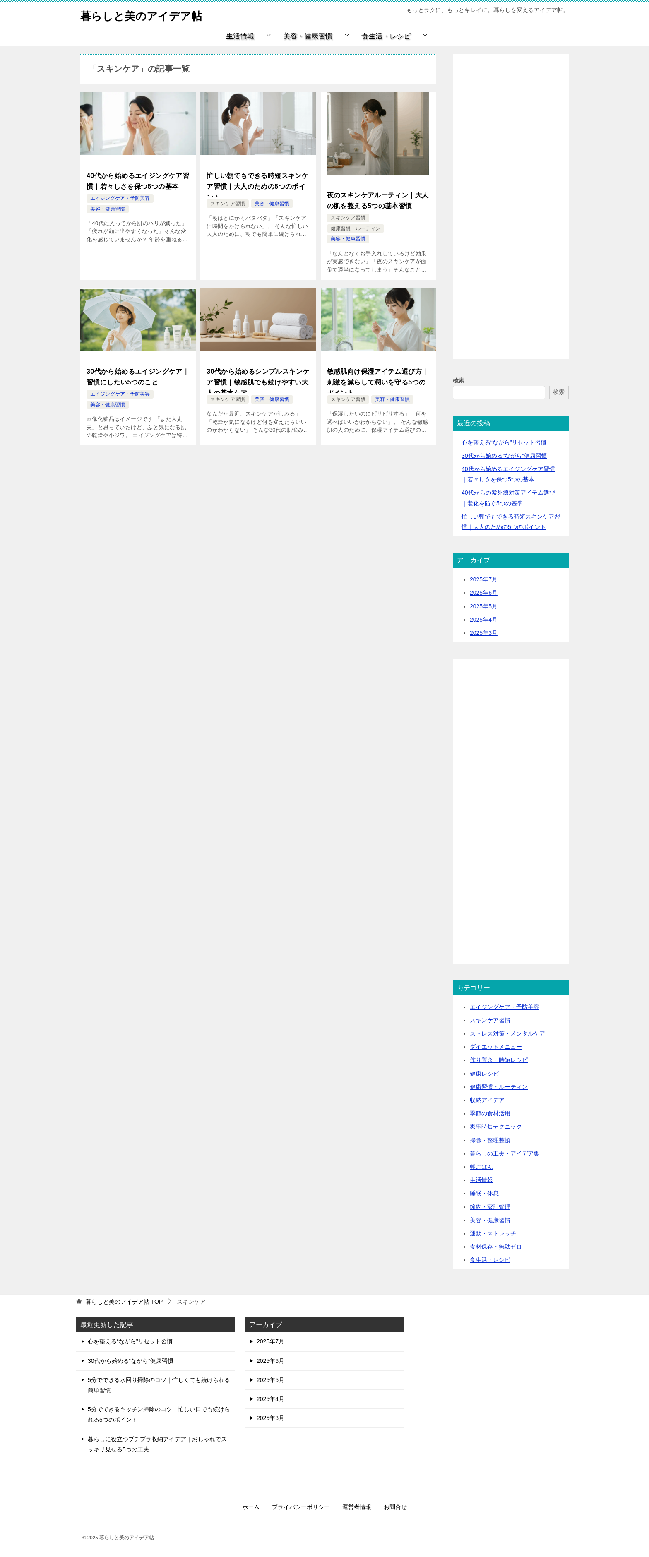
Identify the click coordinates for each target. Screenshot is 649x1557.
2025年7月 (484, 579)
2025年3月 (484, 633)
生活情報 (240, 36)
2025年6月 (484, 592)
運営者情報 (356, 1507)
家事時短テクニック (496, 1126)
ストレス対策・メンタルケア (507, 1033)
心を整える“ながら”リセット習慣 (504, 442)
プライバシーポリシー (301, 1507)
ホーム (251, 1507)
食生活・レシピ (386, 36)
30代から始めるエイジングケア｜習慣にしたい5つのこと (138, 372)
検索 (458, 380)
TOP (124, 1301)
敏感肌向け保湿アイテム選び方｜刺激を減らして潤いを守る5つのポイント (378, 376)
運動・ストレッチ (493, 1233)
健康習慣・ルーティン (355, 225)
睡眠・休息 (484, 1193)
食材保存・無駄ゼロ (496, 1246)
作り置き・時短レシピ (499, 1060)
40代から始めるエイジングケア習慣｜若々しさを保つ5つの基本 (138, 179)
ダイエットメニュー (496, 1046)
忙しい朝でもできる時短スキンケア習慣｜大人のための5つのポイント (257, 184)
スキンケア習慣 (227, 204)
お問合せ (395, 1507)
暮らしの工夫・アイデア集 (504, 1153)
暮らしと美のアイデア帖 (150, 14)
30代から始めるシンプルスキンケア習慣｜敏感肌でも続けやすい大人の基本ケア (258, 376)
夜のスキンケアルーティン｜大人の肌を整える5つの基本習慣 (378, 199)
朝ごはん (481, 1166)
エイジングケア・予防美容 (120, 195)
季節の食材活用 (490, 1113)
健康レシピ (484, 1073)
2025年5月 (484, 606)
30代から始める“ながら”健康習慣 (504, 455)
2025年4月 (484, 619)
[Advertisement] (510, 216)
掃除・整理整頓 (490, 1140)
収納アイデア (487, 1100)
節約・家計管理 (490, 1207)
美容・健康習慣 (307, 36)
